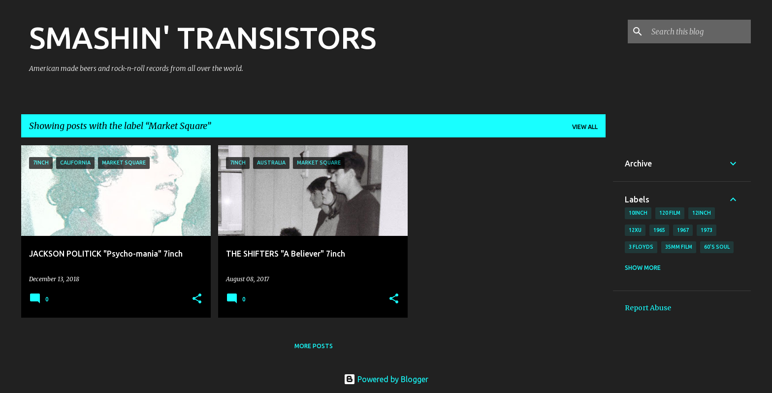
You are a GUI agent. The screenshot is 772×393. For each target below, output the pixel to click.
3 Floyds (641, 247)
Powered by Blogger (386, 379)
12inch (701, 213)
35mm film (678, 247)
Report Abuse (648, 307)
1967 (683, 230)
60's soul (717, 247)
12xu (635, 230)
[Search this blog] (699, 31)
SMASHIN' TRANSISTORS (202, 37)
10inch (638, 213)
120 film (669, 213)
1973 (706, 230)
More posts (313, 346)
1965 (659, 230)
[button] (197, 299)
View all (585, 127)
